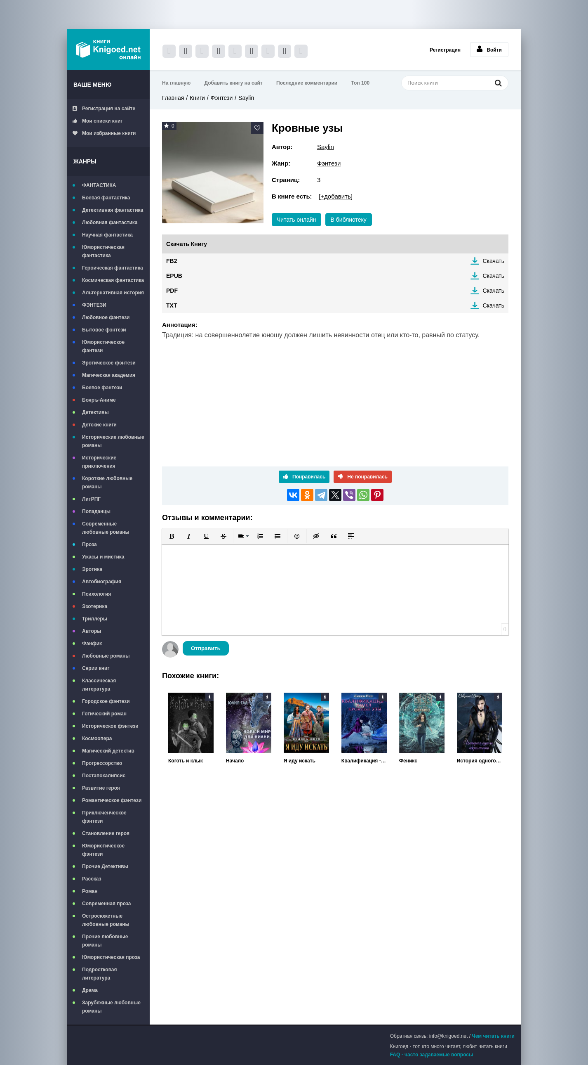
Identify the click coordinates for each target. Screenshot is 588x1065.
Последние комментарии (306, 83)
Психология (96, 594)
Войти (489, 49)
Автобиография (101, 582)
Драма (90, 990)
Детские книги (99, 425)
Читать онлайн (296, 219)
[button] (171, 536)
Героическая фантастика (112, 268)
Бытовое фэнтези (104, 330)
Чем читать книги (493, 1036)
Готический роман (104, 714)
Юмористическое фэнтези (103, 346)
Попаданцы (96, 511)
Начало (235, 761)
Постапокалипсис (103, 776)
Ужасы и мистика (103, 557)
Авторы (91, 631)
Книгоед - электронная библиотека (108, 49)
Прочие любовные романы (105, 941)
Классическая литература (99, 685)
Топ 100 (360, 83)
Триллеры (94, 619)
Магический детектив (108, 751)
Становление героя (105, 833)
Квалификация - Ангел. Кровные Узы (364, 761)
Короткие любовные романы (107, 483)
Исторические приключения (99, 462)
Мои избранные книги (104, 133)
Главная (173, 98)
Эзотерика (94, 606)
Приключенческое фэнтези (104, 817)
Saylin (246, 98)
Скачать (494, 261)
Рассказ (91, 879)
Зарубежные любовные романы (111, 1007)
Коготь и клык (185, 761)
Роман (90, 891)
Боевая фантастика (106, 198)
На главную (176, 83)
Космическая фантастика (113, 280)
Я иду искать (299, 761)
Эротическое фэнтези (109, 363)
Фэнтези (222, 98)
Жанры (84, 161)
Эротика (92, 569)
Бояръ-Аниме (99, 400)
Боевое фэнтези (102, 387)
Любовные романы (106, 656)
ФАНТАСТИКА (99, 185)
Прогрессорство (102, 763)
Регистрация (445, 50)
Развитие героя (101, 788)
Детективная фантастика (112, 210)
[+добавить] (336, 196)
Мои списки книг (97, 121)
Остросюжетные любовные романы (105, 920)
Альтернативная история (113, 293)
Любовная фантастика (109, 222)
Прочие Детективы (105, 866)
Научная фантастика (107, 235)
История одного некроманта (479, 761)
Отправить (206, 648)
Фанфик (92, 643)
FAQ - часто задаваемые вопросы (431, 1055)
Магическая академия (108, 375)
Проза (89, 544)
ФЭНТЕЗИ (94, 305)
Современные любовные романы (105, 528)
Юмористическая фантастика (103, 251)
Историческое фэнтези (110, 726)
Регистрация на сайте (104, 108)
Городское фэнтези (106, 701)
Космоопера (97, 738)
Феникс (408, 761)
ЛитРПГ (91, 499)
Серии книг (95, 668)
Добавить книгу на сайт (234, 83)
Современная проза (106, 903)
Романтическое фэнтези (111, 800)
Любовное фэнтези (105, 317)
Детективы (95, 412)
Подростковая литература (99, 974)
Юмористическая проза (111, 957)
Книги (197, 98)
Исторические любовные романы (113, 441)
